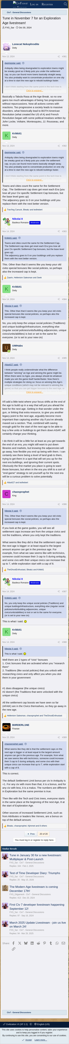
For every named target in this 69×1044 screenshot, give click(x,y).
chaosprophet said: (14, 744)
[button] (31, 1024)
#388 (64, 642)
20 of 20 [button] (44, 834)
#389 (64, 737)
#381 (64, 56)
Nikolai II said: (11, 306)
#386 (64, 504)
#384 (64, 299)
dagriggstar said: (13, 63)
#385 (64, 358)
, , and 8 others (27, 826)
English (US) (42, 1024)
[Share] (58, 57)
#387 (64, 591)
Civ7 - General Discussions (32, 862)
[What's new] (58, 4)
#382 (64, 146)
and (17, 482)
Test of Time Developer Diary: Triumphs (35, 873)
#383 (64, 231)
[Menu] (8, 4)
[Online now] (9, 224)
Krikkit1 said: (11, 238)
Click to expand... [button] (34, 90)
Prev (31, 834)
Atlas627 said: (12, 364)
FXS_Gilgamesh (17, 894)
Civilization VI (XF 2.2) (15, 1024)
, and (24, 209)
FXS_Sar (9, 27)
